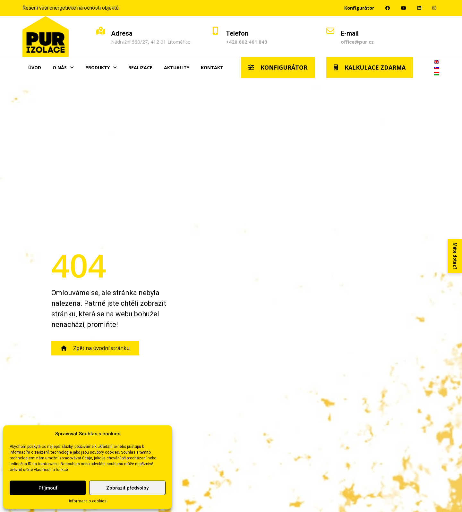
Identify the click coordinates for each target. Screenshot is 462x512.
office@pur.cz (357, 41)
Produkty (101, 67)
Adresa (122, 33)
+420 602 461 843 (246, 41)
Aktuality (176, 67)
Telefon (237, 33)
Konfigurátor (359, 8)
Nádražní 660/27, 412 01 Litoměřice (151, 41)
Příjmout (47, 488)
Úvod (34, 67)
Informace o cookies (87, 501)
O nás (63, 67)
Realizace (140, 67)
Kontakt (212, 67)
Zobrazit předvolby (127, 488)
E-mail (350, 33)
